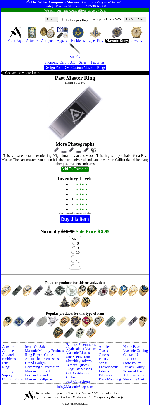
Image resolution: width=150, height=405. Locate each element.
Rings (6, 367)
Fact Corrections (78, 381)
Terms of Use (133, 371)
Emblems (9, 359)
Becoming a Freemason (42, 367)
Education (106, 375)
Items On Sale (35, 347)
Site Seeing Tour (78, 357)
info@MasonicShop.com (75, 387)
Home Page (131, 347)
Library (104, 371)
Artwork (8, 347)
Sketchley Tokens (79, 361)
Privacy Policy (134, 367)
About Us (130, 359)
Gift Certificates (78, 373)
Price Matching (110, 379)
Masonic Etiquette (38, 371)
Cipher (71, 377)
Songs (103, 363)
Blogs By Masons (79, 369)
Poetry (103, 359)
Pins (5, 363)
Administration (134, 375)
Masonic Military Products (44, 351)
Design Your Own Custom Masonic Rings (75, 67)
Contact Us (131, 355)
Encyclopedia (108, 367)
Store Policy (132, 363)
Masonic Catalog (135, 351)
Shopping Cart (133, 379)
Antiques (8, 351)
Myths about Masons (81, 349)
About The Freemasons (42, 359)
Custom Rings (12, 379)
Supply (7, 375)
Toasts (103, 351)
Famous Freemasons (81, 344)
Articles (104, 347)
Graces (104, 355)
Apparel (8, 355)
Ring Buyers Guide (39, 355)
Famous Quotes (77, 365)
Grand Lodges (35, 363)
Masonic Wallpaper (39, 379)
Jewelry (7, 371)
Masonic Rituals (78, 353)
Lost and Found (36, 375)
